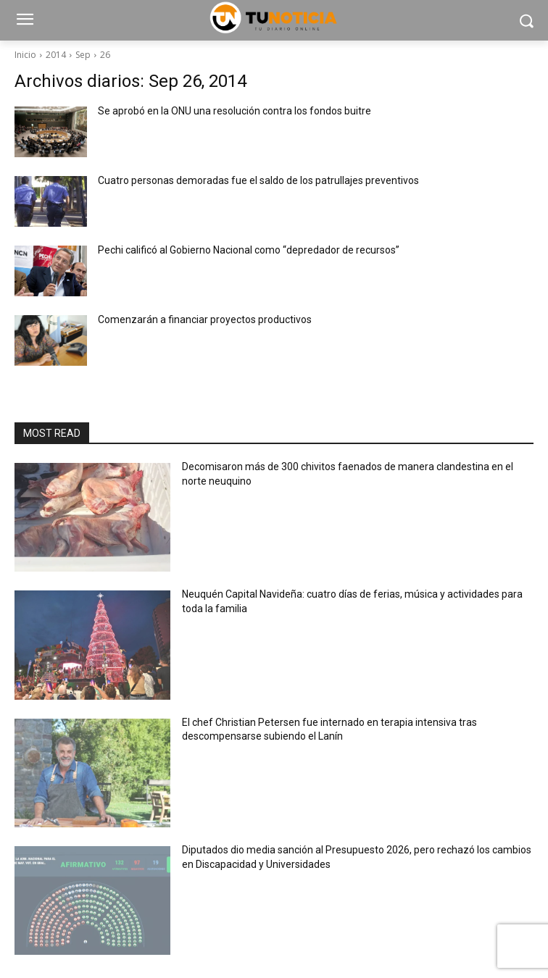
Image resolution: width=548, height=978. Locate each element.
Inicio (25, 55)
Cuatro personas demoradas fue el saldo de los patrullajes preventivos (258, 180)
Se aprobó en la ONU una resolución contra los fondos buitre (234, 111)
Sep (83, 55)
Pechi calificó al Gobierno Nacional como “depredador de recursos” (248, 250)
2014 (56, 55)
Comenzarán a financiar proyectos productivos (205, 319)
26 (105, 55)
